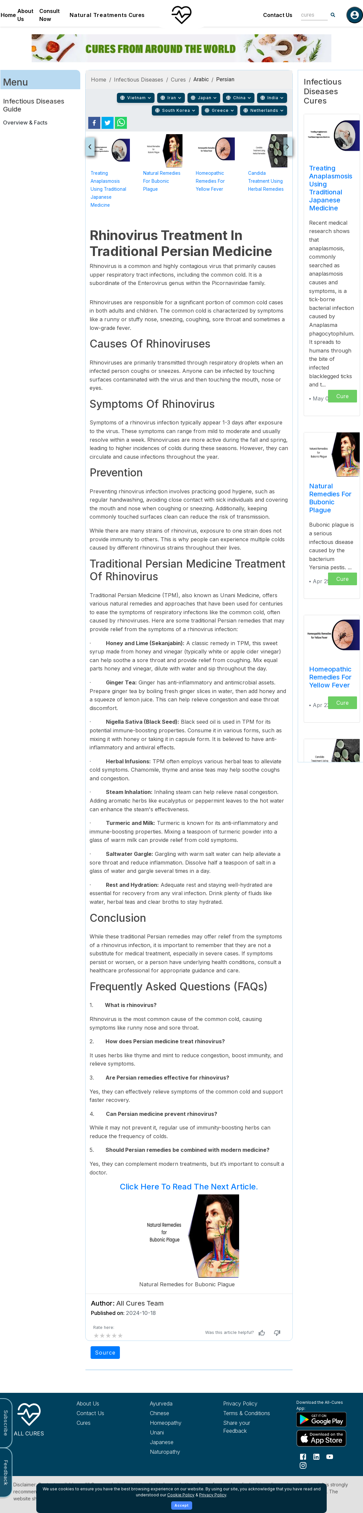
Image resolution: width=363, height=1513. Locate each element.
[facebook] (94, 123)
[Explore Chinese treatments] (175, 1413)
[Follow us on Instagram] (303, 1464)
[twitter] (108, 123)
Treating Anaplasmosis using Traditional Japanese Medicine (108, 189)
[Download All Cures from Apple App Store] (321, 1438)
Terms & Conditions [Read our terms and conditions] (246, 1413)
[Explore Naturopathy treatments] (175, 1452)
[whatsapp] (121, 123)
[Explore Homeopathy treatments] (175, 1423)
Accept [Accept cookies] (182, 1505)
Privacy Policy (212, 1494)
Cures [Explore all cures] (84, 1422)
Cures (137, 15)
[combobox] (309, 15)
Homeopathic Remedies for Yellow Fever (210, 181)
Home (8, 15)
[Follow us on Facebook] (303, 1456)
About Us (25, 15)
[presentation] (90, 146)
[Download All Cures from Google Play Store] (321, 1419)
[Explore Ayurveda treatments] (175, 1403)
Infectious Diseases (139, 79)
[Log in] (354, 15)
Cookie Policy (180, 1494)
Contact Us (277, 15)
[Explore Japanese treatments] (175, 1442)
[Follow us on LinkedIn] (316, 1456)
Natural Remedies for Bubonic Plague (162, 181)
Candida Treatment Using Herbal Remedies (266, 181)
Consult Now (49, 15)
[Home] (181, 15)
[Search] (333, 15)
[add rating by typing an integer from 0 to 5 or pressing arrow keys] (108, 1336)
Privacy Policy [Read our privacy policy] (240, 1403)
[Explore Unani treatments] (175, 1432)
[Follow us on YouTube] (330, 1456)
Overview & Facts (25, 122)
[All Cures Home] (28, 1418)
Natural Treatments (98, 15)
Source (105, 1352)
